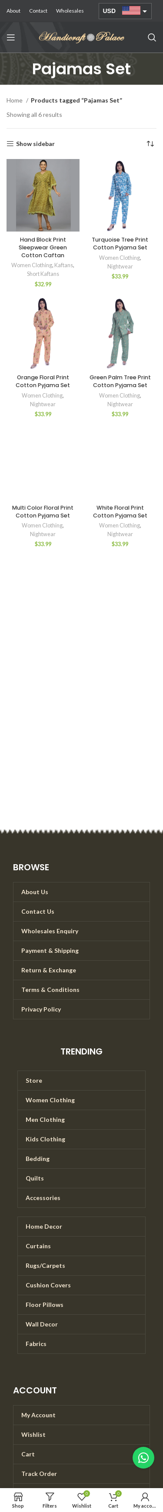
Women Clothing (31, 265)
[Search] (152, 37)
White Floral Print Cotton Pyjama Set (120, 511)
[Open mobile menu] (11, 37)
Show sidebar (35, 143)
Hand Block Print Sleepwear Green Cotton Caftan (43, 247)
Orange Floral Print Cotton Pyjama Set (43, 381)
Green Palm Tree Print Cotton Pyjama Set (120, 381)
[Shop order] (149, 143)
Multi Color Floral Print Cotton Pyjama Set (42, 511)
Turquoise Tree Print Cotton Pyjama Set (120, 243)
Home (15, 100)
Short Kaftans (43, 274)
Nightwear (120, 266)
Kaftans (63, 265)
